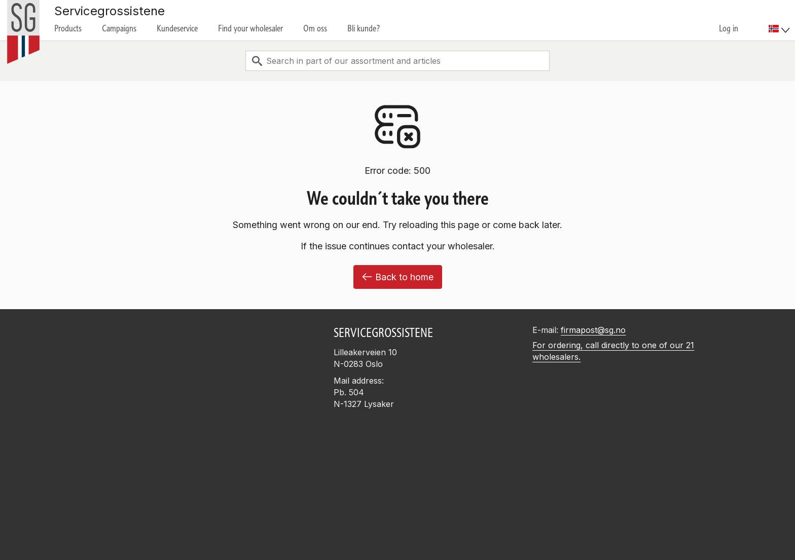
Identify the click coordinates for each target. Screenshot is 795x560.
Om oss (315, 28)
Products (68, 28)
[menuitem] (780, 20)
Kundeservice (177, 28)
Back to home (397, 277)
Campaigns (119, 28)
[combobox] (397, 61)
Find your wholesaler (250, 28)
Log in (728, 28)
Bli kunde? (363, 28)
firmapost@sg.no (593, 330)
